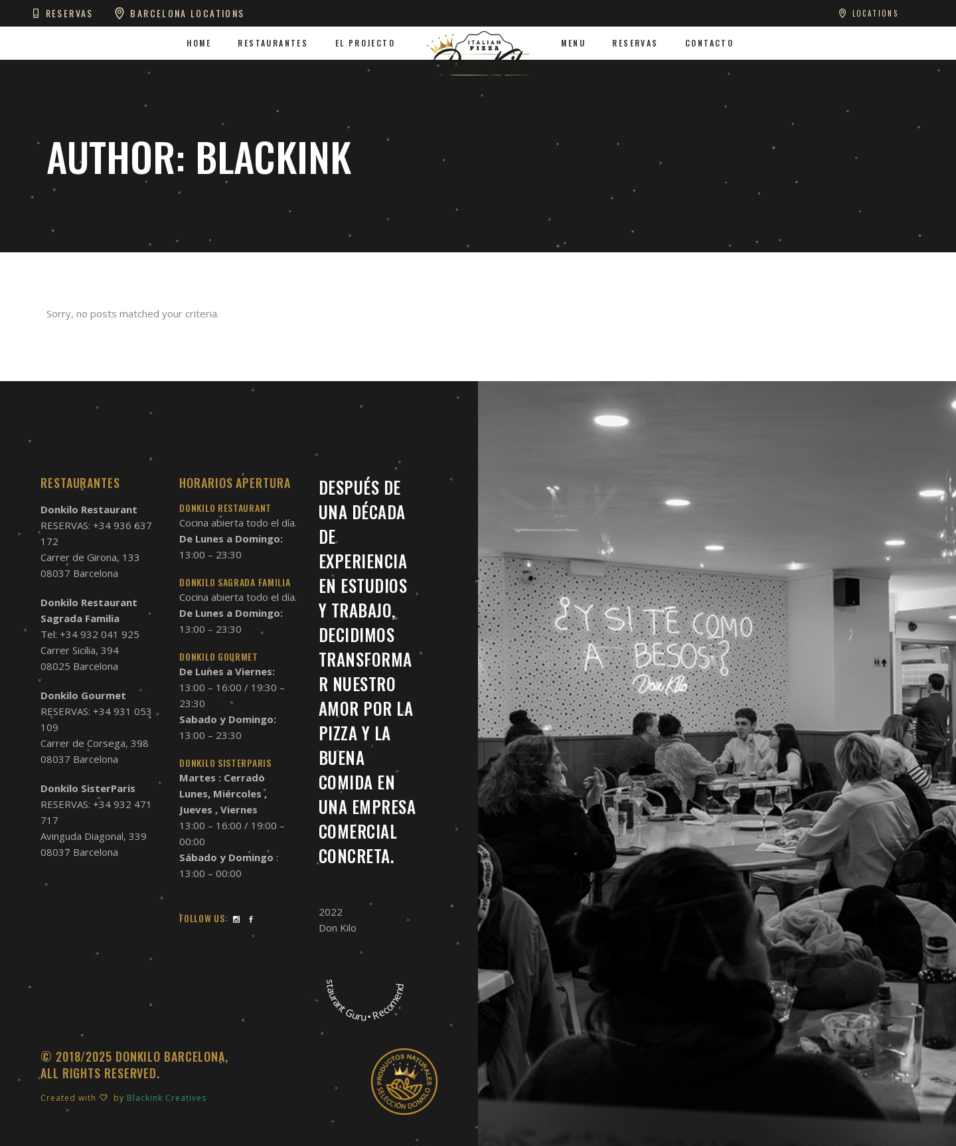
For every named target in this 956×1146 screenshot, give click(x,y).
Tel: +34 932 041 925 (89, 634)
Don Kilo (338, 927)
